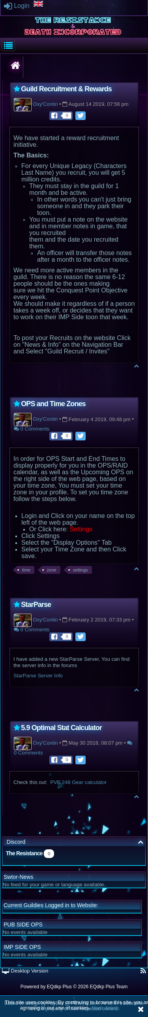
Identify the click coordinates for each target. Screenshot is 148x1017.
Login (17, 5)
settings (80, 570)
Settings (80, 529)
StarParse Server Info (38, 676)
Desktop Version (25, 971)
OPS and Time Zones (53, 404)
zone (51, 570)
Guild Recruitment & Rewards (66, 89)
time (26, 570)
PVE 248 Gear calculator (78, 782)
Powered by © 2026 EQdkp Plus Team (74, 986)
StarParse (36, 604)
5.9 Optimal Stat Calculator (61, 728)
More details (106, 1008)
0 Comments (31, 429)
